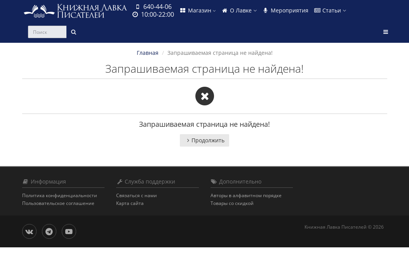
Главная (147, 52)
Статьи (330, 10)
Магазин (197, 10)
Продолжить (204, 140)
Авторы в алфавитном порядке (246, 195)
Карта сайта (130, 203)
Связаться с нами (136, 195)
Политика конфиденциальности (59, 195)
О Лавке (239, 10)
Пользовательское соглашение (58, 203)
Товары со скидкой (232, 203)
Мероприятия (285, 10)
